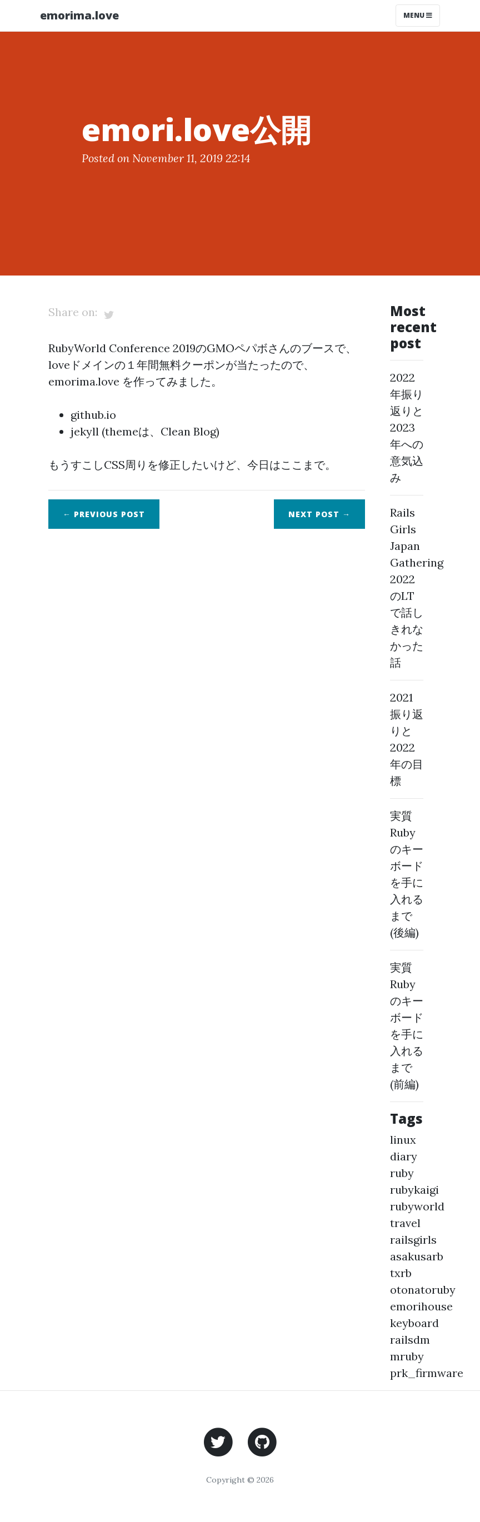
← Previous (104, 514)
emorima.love (79, 15)
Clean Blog (188, 431)
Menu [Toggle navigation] (417, 15)
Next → (319, 514)
